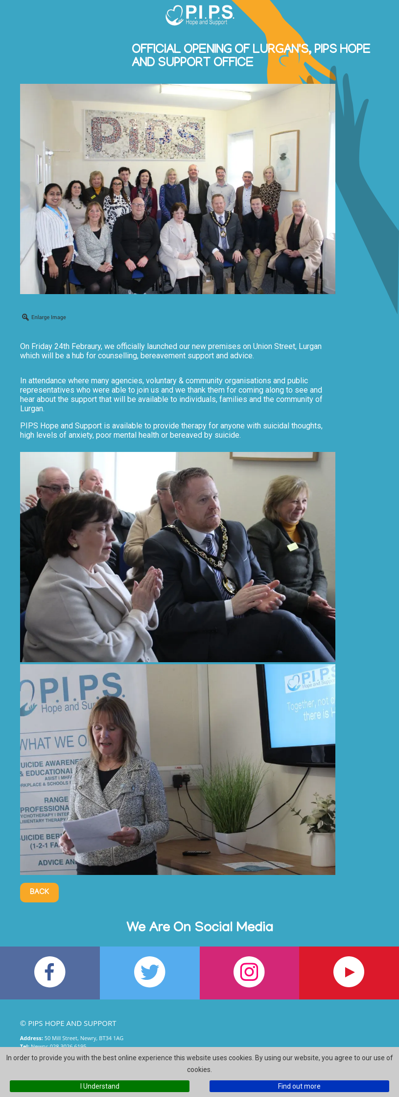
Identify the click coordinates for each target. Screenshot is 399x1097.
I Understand (99, 1086)
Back (39, 893)
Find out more (299, 1086)
